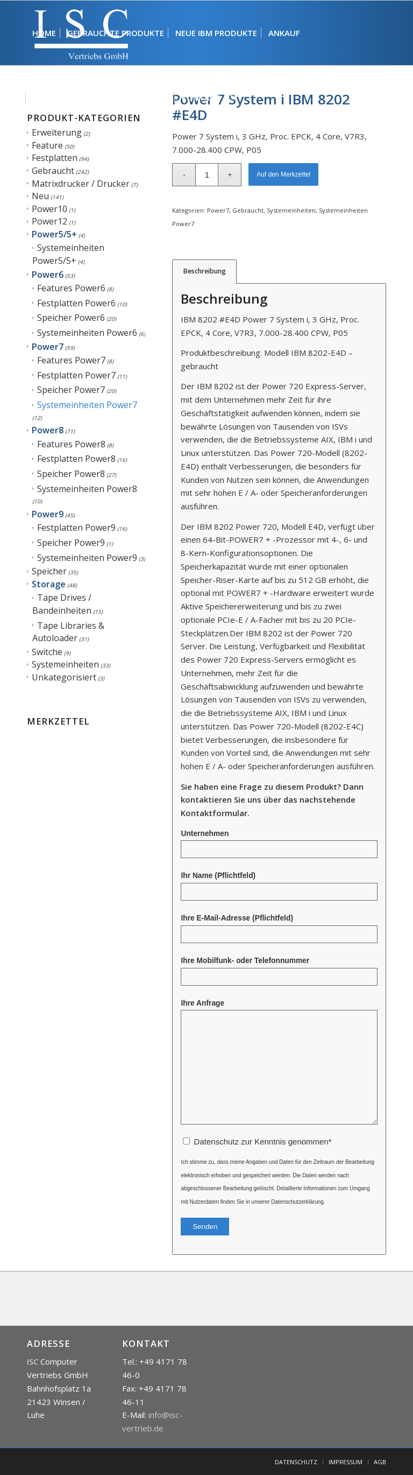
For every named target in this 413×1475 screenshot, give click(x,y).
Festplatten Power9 (76, 527)
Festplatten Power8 (76, 459)
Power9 (47, 514)
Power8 (47, 430)
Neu (40, 196)
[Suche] (234, 97)
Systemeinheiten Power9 (87, 558)
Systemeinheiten (65, 664)
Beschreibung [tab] (204, 271)
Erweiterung (57, 132)
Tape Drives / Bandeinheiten (61, 604)
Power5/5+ (54, 234)
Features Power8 (71, 444)
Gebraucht (53, 171)
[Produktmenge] (206, 174)
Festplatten (54, 158)
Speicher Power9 (71, 543)
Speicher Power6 (71, 318)
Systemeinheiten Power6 (87, 333)
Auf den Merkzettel (283, 174)
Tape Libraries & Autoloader (68, 632)
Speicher (49, 571)
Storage (49, 584)
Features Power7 (71, 360)
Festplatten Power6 (76, 303)
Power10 (49, 209)
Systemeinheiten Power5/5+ (68, 254)
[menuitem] (44, 33)
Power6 (47, 274)
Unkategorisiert (64, 677)
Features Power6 (71, 288)
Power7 (47, 347)
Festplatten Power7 (76, 375)
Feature (47, 145)
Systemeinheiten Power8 (87, 489)
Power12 (49, 221)
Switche (47, 652)
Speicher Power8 (71, 474)
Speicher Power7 (71, 390)
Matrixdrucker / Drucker (81, 183)
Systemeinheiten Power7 (87, 405)
